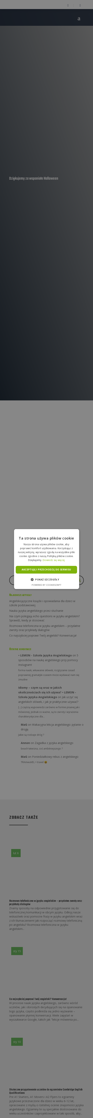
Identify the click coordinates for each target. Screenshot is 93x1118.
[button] (46, 579)
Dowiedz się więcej (54, 560)
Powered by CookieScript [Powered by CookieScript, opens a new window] (46, 584)
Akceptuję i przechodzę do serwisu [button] (46, 569)
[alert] (46, 559)
